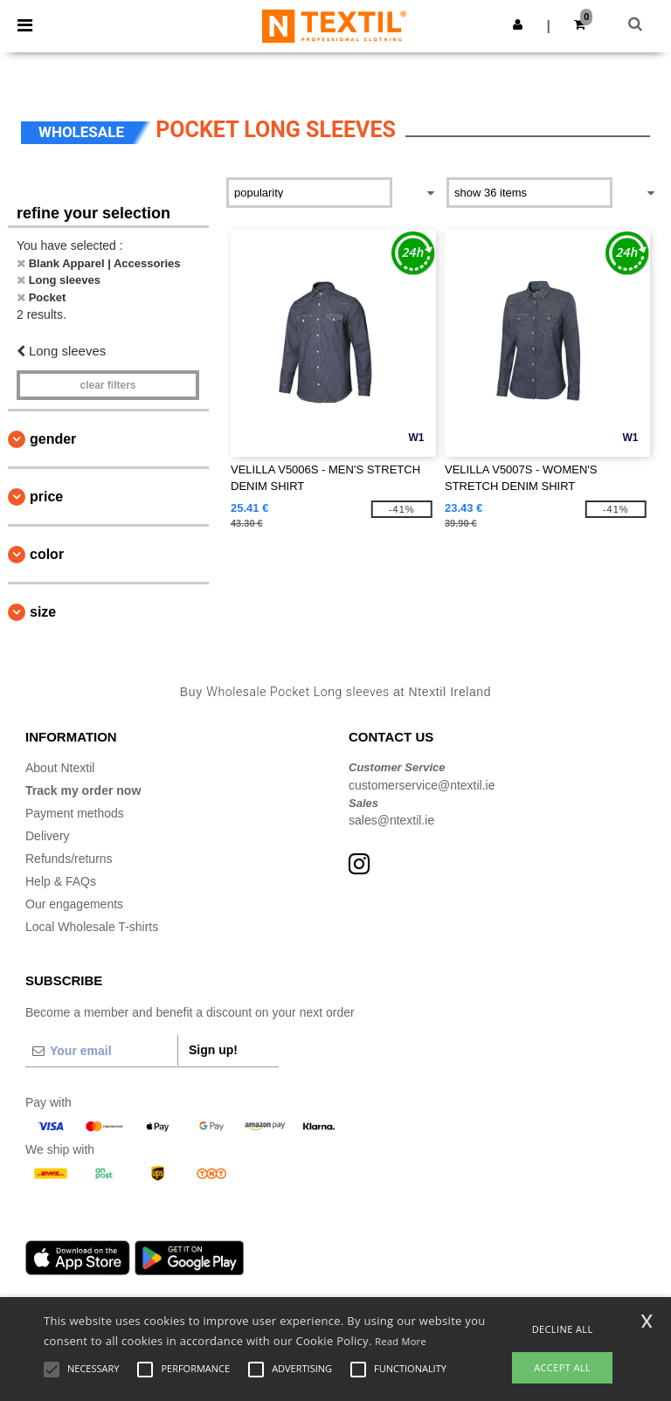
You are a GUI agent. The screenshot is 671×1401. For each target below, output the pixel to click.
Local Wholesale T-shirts (91, 927)
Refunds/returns (69, 859)
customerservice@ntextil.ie (422, 785)
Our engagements (74, 904)
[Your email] (101, 1050)
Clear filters (107, 385)
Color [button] (47, 554)
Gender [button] (53, 438)
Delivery (47, 836)
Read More (400, 1341)
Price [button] (46, 496)
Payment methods (74, 813)
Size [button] (43, 611)
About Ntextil (59, 768)
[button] (517, 24)
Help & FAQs (60, 881)
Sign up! (213, 1050)
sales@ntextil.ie (391, 820)
